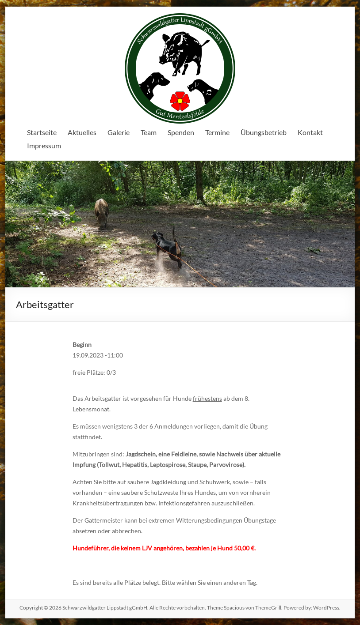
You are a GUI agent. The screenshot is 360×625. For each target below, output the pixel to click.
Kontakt (310, 132)
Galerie (118, 132)
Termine (217, 132)
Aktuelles (82, 132)
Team (149, 132)
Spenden (181, 132)
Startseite (42, 132)
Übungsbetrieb (264, 132)
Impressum (44, 145)
